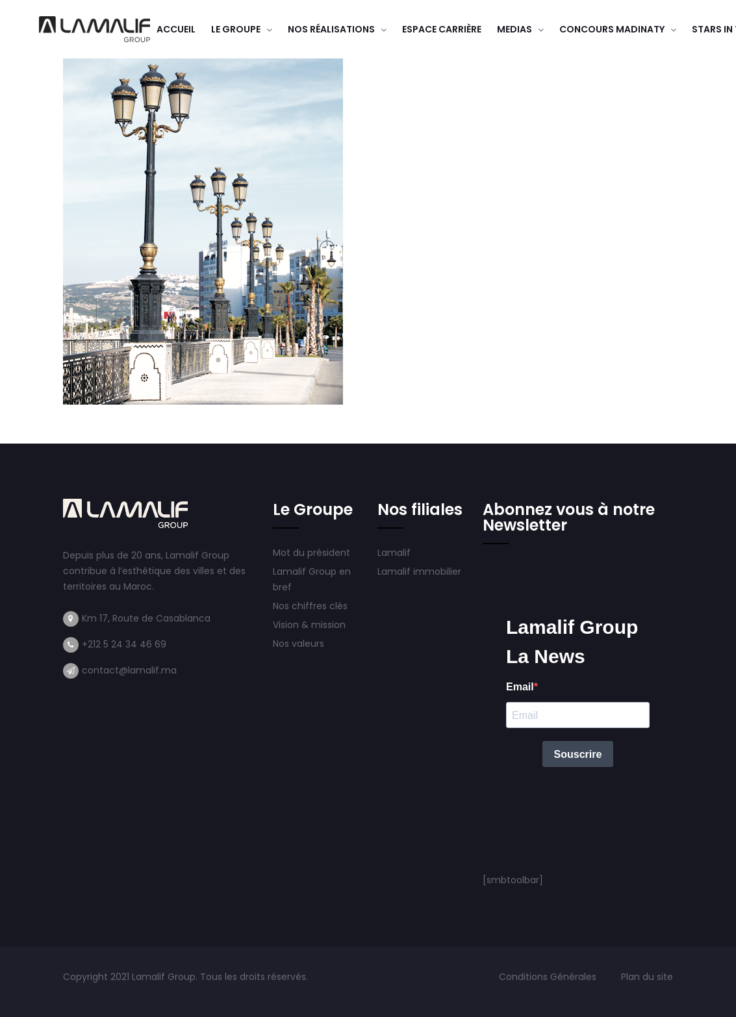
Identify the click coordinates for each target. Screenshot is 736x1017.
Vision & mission (310, 624)
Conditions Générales (549, 976)
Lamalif (394, 552)
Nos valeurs (300, 643)
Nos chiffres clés (310, 605)
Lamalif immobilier (419, 571)
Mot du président (311, 552)
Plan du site (647, 976)
